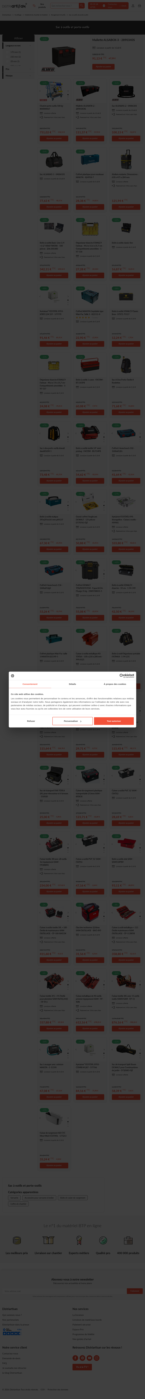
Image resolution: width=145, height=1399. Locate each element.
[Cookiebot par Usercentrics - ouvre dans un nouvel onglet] (121, 676)
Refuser (31, 721)
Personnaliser (72, 721)
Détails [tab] (72, 684)
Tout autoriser (114, 721)
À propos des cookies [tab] (115, 684)
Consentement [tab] (30, 684)
